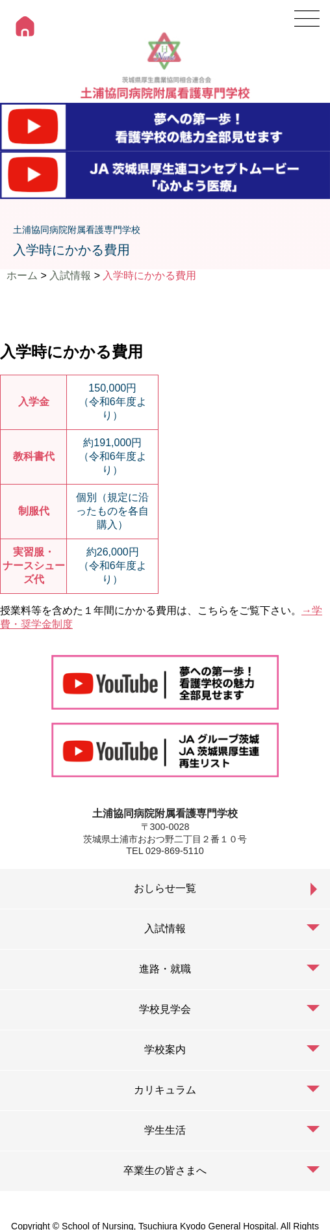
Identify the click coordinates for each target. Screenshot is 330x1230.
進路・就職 (165, 968)
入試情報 (70, 275)
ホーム (22, 275)
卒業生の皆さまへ (165, 1170)
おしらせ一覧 (165, 888)
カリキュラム (165, 1089)
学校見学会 (165, 1009)
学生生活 (165, 1130)
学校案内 (165, 1049)
